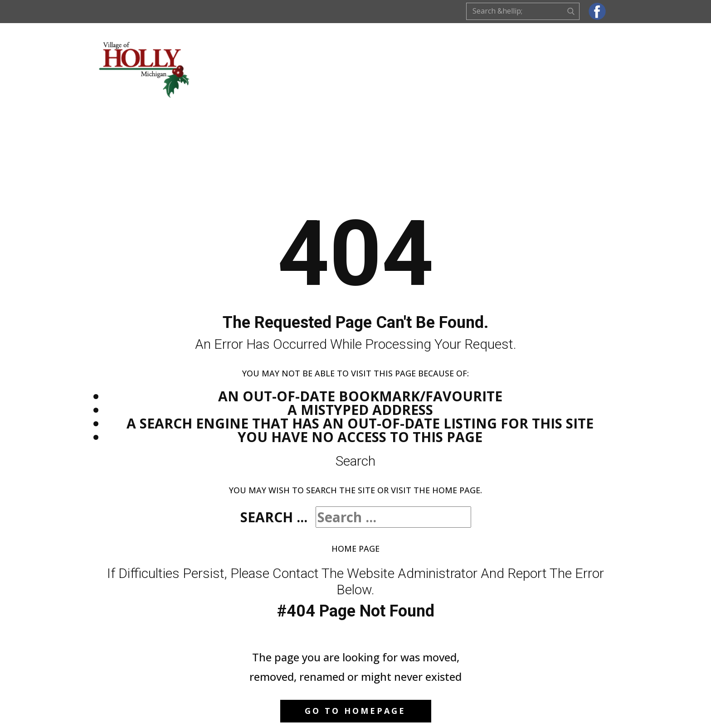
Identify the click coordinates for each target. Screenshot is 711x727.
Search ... (273, 517)
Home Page (355, 548)
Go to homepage (355, 710)
